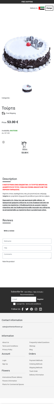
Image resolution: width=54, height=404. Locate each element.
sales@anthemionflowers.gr (12, 327)
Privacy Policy (7, 350)
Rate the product (9, 261)
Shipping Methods (35, 367)
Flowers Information (9, 381)
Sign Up (5, 364)
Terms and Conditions (10, 346)
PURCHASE (25, 164)
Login (4, 360)
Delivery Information (36, 375)
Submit (6, 267)
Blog (31, 350)
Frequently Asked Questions (39, 342)
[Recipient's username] (23, 299)
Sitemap (32, 346)
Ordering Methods (35, 364)
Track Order (33, 371)
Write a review (9, 231)
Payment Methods (36, 360)
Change (49, 8)
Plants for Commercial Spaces (13, 384)
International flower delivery (12, 377)
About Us (5, 342)
